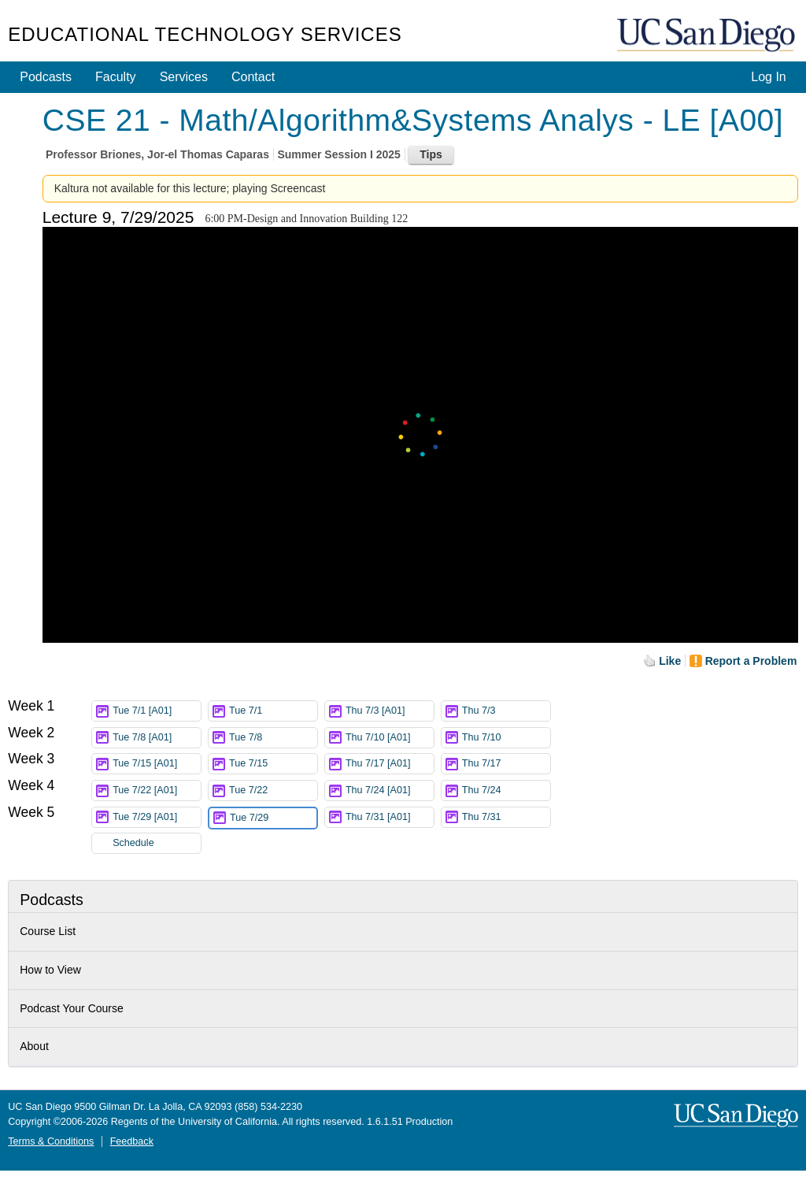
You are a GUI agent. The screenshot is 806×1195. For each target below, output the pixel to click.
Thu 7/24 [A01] (390, 790)
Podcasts (46, 77)
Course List (48, 931)
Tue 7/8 (273, 738)
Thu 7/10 (506, 738)
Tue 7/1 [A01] (157, 711)
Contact (253, 77)
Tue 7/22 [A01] (157, 790)
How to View (50, 969)
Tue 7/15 (273, 764)
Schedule (133, 842)
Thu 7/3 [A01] (390, 711)
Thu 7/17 (506, 764)
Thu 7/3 (506, 711)
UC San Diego (707, 36)
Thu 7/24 (506, 790)
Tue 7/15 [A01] (157, 764)
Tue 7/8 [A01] (157, 738)
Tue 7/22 (273, 790)
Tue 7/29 (273, 818)
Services (184, 77)
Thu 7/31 (506, 817)
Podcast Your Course (72, 1008)
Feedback (131, 1141)
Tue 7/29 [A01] (157, 817)
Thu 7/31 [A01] (390, 817)
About (34, 1046)
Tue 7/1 (273, 711)
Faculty (115, 77)
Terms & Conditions (51, 1141)
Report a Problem (751, 661)
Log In (768, 77)
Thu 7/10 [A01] (390, 738)
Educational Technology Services (204, 34)
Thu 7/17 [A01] (390, 764)
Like (670, 661)
